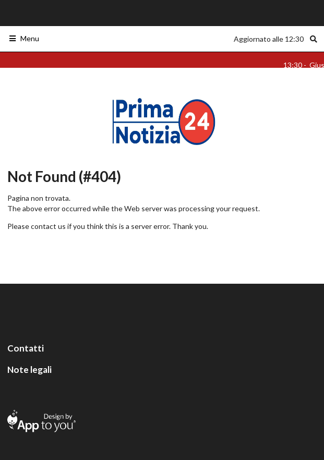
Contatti (25, 348)
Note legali (29, 369)
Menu (23, 38)
